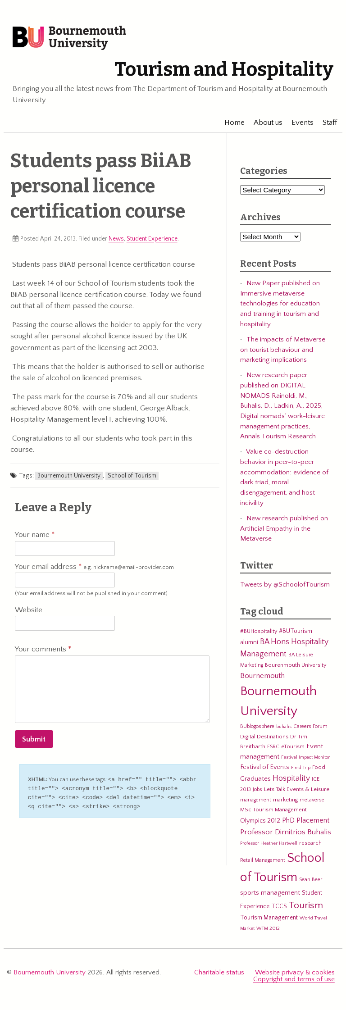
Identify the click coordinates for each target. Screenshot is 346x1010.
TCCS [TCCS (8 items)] (279, 906)
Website (28, 610)
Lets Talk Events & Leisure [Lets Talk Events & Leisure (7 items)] (296, 789)
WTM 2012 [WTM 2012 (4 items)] (268, 928)
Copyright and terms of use (294, 979)
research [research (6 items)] (310, 843)
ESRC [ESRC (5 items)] (273, 747)
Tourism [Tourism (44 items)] (306, 905)
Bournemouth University (69, 38)
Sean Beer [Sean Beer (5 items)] (310, 880)
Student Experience (152, 239)
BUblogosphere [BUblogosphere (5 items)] (257, 726)
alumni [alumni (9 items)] (249, 642)
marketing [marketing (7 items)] (285, 799)
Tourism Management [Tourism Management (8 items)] (269, 917)
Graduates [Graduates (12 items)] (255, 779)
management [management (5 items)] (255, 800)
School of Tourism (132, 476)
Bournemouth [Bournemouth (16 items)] (262, 676)
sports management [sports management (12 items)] (270, 892)
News (116, 239)
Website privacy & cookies (295, 972)
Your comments (43, 649)
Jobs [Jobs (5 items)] (257, 789)
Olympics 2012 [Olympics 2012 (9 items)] (260, 820)
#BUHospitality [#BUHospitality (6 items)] (258, 631)
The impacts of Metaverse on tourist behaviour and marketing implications (282, 350)
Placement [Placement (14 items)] (312, 820)
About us (264, 122)
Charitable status (219, 972)
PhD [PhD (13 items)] (288, 820)
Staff (326, 122)
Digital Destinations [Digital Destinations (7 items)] (264, 736)
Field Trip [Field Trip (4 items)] (300, 767)
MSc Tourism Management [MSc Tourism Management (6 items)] (273, 809)
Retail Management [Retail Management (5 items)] (262, 860)
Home (231, 122)
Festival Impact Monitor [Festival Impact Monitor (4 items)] (305, 757)
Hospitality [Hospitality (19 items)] (291, 778)
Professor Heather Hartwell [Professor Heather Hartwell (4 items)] (268, 843)
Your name (35, 535)
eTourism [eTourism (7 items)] (293, 746)
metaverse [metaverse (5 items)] (312, 800)
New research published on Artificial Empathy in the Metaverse (284, 528)
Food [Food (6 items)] (318, 767)
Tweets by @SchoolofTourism (285, 584)
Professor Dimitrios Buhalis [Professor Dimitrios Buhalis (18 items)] (285, 832)
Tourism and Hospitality (223, 69)
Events (299, 122)
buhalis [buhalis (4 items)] (283, 726)
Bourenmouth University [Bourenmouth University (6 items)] (295, 665)
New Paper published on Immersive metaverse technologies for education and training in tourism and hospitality (280, 303)
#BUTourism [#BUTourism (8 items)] (295, 631)
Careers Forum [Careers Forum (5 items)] (310, 726)
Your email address (94, 567)
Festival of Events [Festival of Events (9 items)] (264, 767)
